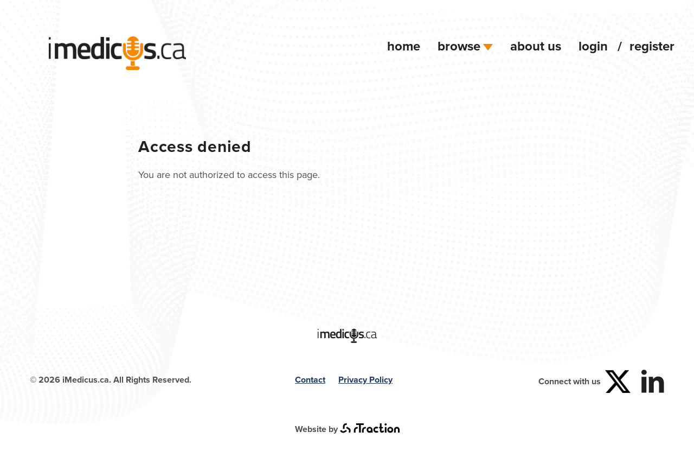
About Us (535, 45)
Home (403, 45)
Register (651, 45)
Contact (310, 379)
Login (593, 45)
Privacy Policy (365, 379)
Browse (465, 45)
